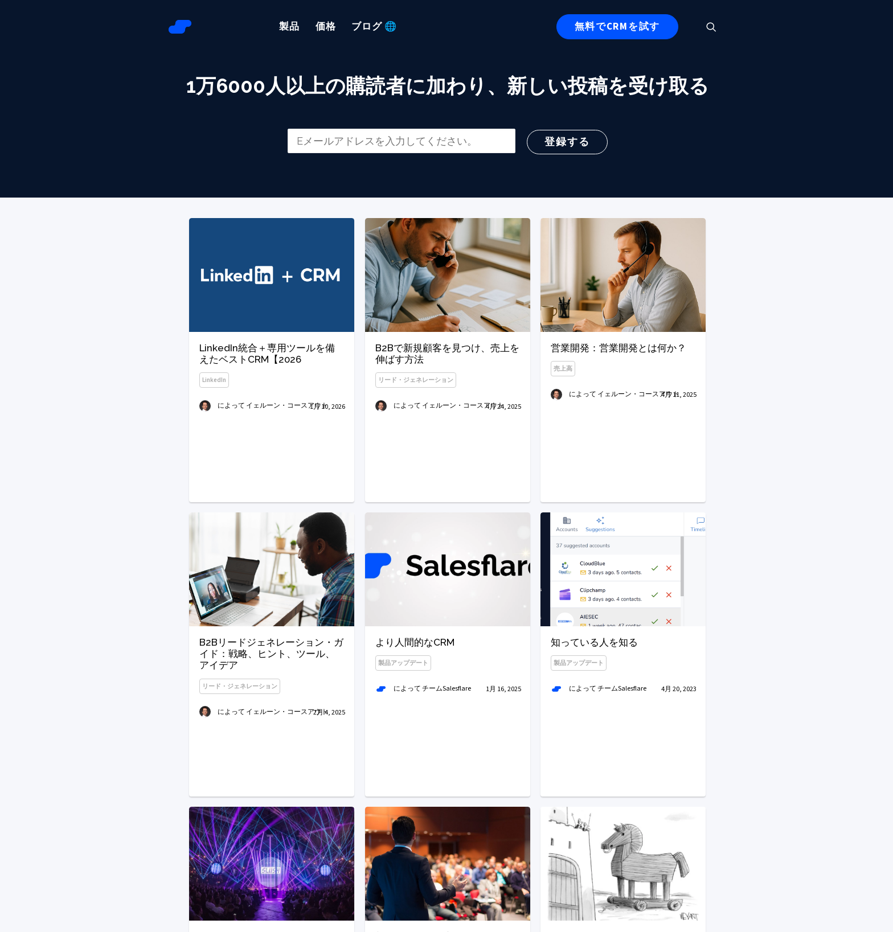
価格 (326, 27)
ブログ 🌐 (373, 27)
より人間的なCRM (414, 691)
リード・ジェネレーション (415, 380)
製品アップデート (403, 712)
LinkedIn (214, 380)
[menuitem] (289, 27)
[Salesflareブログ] (180, 26)
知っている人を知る (594, 698)
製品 (289, 27)
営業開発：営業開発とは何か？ (618, 348)
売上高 (563, 368)
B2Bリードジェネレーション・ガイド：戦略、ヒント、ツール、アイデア (271, 689)
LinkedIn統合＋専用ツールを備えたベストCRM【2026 (267, 353)
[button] (716, 27)
